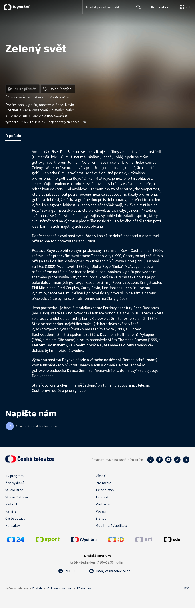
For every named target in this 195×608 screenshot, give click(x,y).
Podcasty (103, 504)
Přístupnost (85, 588)
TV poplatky (105, 490)
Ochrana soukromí (59, 588)
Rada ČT (11, 504)
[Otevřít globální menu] (185, 7)
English (37, 588)
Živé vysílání (14, 483)
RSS (187, 588)
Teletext (102, 497)
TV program (14, 475)
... (62, 115)
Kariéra (10, 511)
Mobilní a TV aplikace (112, 525)
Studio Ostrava (16, 497)
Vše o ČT (102, 475)
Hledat (137, 8)
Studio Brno (14, 490)
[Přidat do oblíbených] (57, 88)
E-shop (101, 518)
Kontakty (12, 525)
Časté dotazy (15, 518)
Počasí (101, 511)
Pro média (103, 483)
